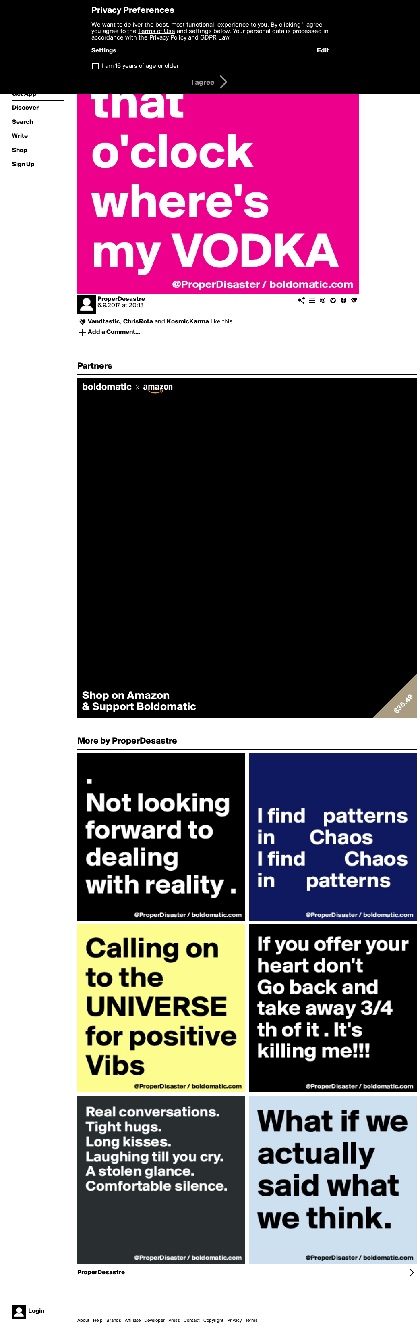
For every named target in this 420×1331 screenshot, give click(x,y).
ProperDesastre (121, 299)
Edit (323, 51)
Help (98, 1320)
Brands (113, 1320)
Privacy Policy (167, 38)
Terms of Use (156, 31)
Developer (154, 1320)
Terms (251, 1320)
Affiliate (133, 1320)
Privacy (234, 1320)
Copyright (213, 1320)
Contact (192, 1320)
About (83, 1320)
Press (174, 1320)
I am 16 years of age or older (140, 66)
